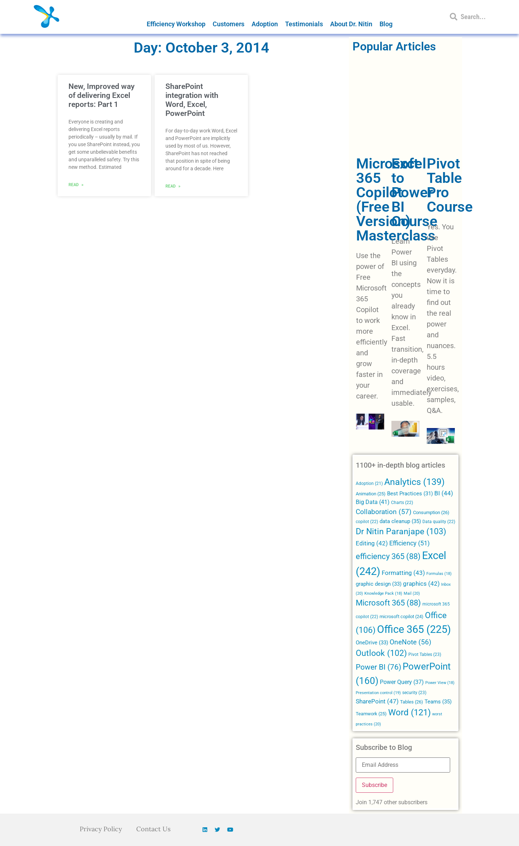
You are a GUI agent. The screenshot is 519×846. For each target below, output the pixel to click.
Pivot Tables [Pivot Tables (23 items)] (424, 654)
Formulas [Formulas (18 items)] (439, 573)
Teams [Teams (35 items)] (438, 701)
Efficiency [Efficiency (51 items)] (409, 543)
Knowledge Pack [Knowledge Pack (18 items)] (383, 593)
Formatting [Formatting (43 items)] (403, 572)
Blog (386, 24)
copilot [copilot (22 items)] (367, 521)
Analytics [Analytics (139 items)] (414, 482)
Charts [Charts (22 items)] (402, 502)
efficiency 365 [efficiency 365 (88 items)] (388, 556)
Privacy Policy (100, 829)
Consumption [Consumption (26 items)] (431, 512)
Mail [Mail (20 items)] (412, 593)
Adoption (265, 24)
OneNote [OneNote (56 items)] (410, 642)
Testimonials (304, 24)
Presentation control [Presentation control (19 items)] (378, 692)
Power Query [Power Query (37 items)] (402, 682)
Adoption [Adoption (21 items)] (369, 483)
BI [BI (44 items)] (443, 493)
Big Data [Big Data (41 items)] (373, 502)
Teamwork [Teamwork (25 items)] (371, 713)
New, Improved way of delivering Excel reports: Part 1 (101, 95)
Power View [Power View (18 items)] (439, 682)
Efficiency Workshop (176, 24)
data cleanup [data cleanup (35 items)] (400, 521)
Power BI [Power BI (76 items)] (378, 667)
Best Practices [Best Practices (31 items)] (410, 494)
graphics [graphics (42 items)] (421, 583)
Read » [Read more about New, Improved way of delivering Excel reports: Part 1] (76, 184)
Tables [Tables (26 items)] (411, 702)
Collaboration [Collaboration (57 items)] (384, 512)
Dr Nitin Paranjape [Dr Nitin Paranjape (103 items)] (401, 531)
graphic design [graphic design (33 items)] (379, 584)
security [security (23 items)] (414, 692)
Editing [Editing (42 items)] (372, 543)
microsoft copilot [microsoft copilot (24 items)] (401, 616)
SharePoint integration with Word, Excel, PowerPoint (191, 100)
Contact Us (154, 829)
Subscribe (374, 785)
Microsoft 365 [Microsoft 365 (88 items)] (388, 602)
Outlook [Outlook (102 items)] (381, 653)
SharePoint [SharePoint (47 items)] (377, 701)
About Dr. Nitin (351, 24)
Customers (228, 24)
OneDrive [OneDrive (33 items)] (372, 642)
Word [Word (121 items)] (409, 712)
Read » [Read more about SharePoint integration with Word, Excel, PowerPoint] (173, 186)
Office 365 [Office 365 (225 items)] (414, 629)
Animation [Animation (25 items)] (371, 493)
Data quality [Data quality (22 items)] (438, 521)
